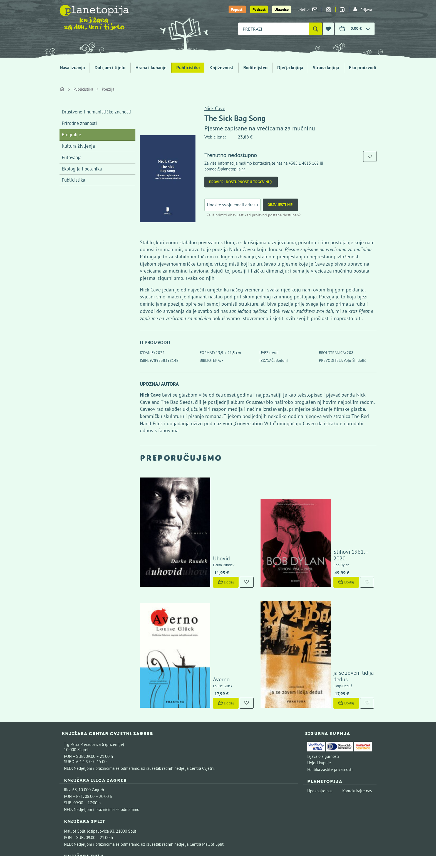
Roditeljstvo (255, 68)
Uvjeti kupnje (319, 664)
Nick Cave (214, 108)
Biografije (71, 135)
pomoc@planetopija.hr (224, 169)
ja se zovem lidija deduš (332, 581)
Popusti (237, 9)
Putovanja (71, 157)
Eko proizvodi (362, 68)
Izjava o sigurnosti (323, 657)
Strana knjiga (326, 68)
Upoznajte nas (319, 692)
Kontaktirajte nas (357, 692)
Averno (191, 581)
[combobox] (273, 29)
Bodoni (282, 360)
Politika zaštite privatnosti (330, 671)
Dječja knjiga (290, 68)
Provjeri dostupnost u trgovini (241, 182)
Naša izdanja (72, 68)
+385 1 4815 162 (304, 163)
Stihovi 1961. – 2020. (328, 508)
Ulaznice (281, 9)
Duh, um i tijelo (110, 68)
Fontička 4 (73, 767)
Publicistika (188, 68)
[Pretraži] (315, 29)
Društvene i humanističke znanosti (97, 112)
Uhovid (191, 508)
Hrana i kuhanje (151, 68)
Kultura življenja (78, 146)
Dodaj (196, 532)
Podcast (259, 9)
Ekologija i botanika (82, 169)
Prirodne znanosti (79, 123)
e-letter (307, 9)
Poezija (108, 89)
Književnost (221, 68)
